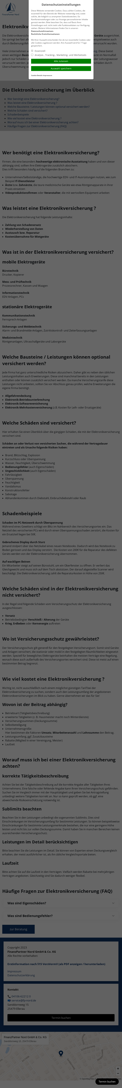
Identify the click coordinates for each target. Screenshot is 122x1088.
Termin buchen (107, 1081)
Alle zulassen (61, 61)
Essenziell (38, 51)
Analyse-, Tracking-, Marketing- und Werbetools (58, 55)
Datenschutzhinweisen (42, 31)
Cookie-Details (36, 75)
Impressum (47, 75)
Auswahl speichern (61, 68)
